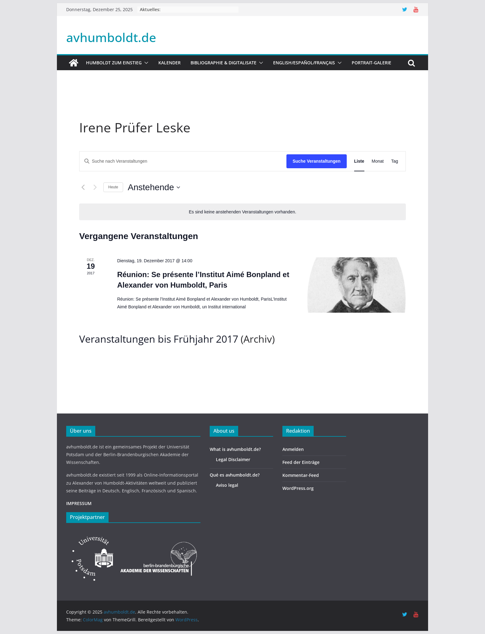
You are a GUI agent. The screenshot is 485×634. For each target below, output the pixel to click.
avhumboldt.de (111, 37)
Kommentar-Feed (300, 475)
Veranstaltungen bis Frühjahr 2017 (158, 338)
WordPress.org (298, 488)
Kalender (169, 63)
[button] (145, 62)
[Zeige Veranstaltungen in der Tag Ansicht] (394, 161)
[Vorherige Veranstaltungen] (83, 187)
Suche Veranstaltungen (317, 161)
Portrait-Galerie (371, 63)
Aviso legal (227, 485)
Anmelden (293, 449)
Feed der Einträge (301, 462)
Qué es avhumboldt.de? (235, 475)
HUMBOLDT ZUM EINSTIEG (114, 63)
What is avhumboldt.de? (235, 449)
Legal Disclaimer (233, 459)
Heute (113, 187)
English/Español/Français (304, 63)
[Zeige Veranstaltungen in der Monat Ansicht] (378, 161)
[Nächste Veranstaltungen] (95, 187)
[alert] (242, 212)
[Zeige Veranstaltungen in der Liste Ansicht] (359, 161)
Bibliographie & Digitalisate (223, 63)
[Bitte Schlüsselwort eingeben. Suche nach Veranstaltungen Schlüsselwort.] (182, 161)
